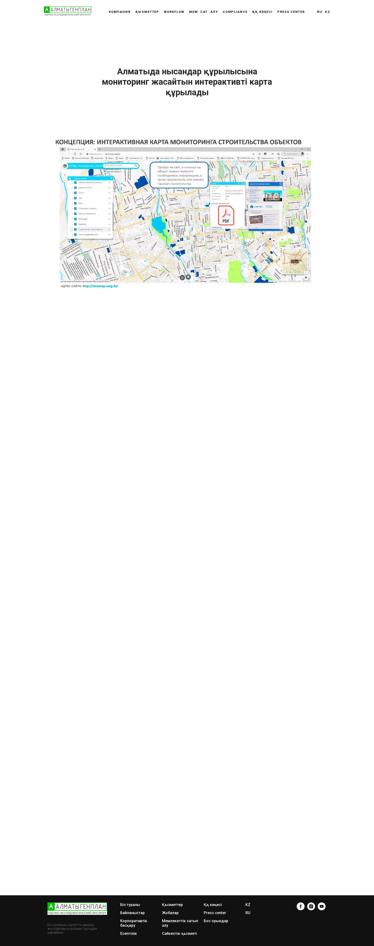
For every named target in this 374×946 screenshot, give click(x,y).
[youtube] (322, 906)
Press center (291, 12)
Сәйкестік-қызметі (179, 933)
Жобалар (170, 913)
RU (319, 12)
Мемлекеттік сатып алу (180, 923)
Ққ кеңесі (213, 904)
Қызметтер (147, 12)
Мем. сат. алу (203, 12)
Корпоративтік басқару (133, 923)
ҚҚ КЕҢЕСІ (262, 12)
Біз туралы (130, 904)
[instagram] (311, 906)
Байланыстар (132, 913)
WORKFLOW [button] (174, 12)
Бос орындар (216, 921)
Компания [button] (120, 12)
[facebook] (301, 906)
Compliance (235, 12)
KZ (327, 12)
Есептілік (128, 933)
